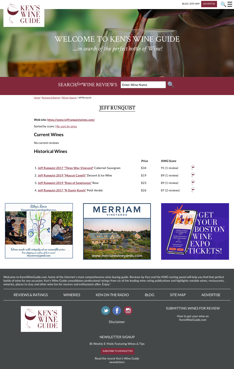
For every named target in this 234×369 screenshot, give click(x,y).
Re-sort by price (66, 126)
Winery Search (69, 97)
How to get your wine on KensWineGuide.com (193, 317)
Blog (149, 295)
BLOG (185, 3)
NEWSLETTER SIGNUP (117, 337)
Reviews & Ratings (51, 97)
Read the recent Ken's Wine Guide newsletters (117, 360)
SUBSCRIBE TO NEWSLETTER (118, 351)
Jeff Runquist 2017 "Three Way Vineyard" (65, 168)
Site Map (178, 295)
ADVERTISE (209, 3)
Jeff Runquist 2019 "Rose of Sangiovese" (65, 183)
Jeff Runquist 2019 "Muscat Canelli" (62, 175)
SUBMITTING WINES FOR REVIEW (193, 308)
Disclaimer (117, 322)
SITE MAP (195, 3)
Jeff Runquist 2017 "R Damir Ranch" (62, 190)
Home (37, 97)
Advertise (210, 295)
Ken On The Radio (112, 295)
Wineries (71, 295)
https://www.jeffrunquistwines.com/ (71, 119)
